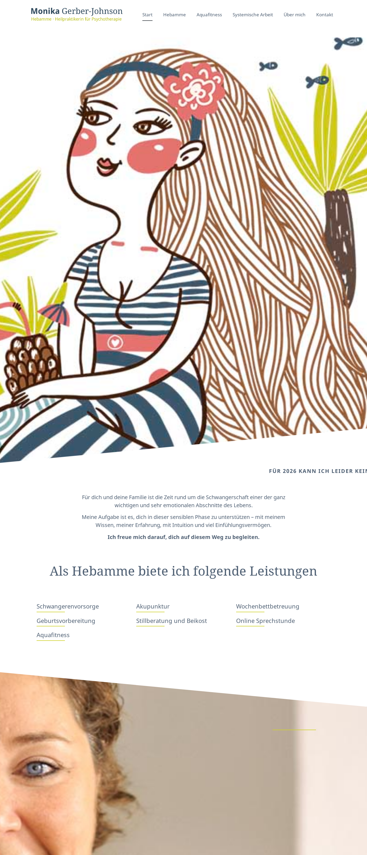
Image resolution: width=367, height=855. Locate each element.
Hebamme (174, 14)
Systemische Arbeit (253, 14)
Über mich (295, 14)
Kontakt (324, 14)
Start (147, 14)
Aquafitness (209, 14)
